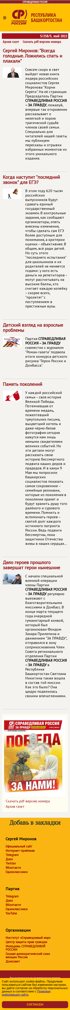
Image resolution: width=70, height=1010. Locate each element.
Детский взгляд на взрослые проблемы (35, 346)
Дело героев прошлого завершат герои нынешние (35, 630)
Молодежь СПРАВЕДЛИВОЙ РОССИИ (25, 948)
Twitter (11, 863)
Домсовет (13, 961)
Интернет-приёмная (20, 850)
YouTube (11, 913)
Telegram (12, 855)
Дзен (9, 859)
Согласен (35, 1004)
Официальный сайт (19, 846)
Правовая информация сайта (26, 993)
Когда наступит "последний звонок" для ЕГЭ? (35, 243)
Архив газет (11, 41)
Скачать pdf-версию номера (42, 41)
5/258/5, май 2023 (53, 35)
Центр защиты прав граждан (26, 942)
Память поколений (35, 465)
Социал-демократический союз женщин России (28, 955)
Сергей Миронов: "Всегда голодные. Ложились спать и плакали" (35, 106)
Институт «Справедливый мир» (28, 937)
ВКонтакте (13, 867)
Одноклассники (16, 872)
